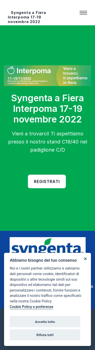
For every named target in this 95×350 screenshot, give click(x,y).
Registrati (47, 181)
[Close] (85, 258)
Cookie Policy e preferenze (31, 307)
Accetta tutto (45, 322)
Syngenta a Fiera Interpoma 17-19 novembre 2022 (27, 17)
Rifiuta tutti (45, 335)
